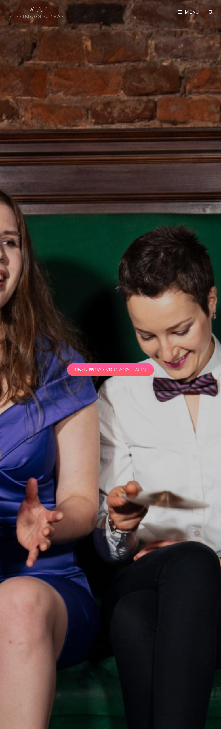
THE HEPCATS (28, 10)
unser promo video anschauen (114, 371)
